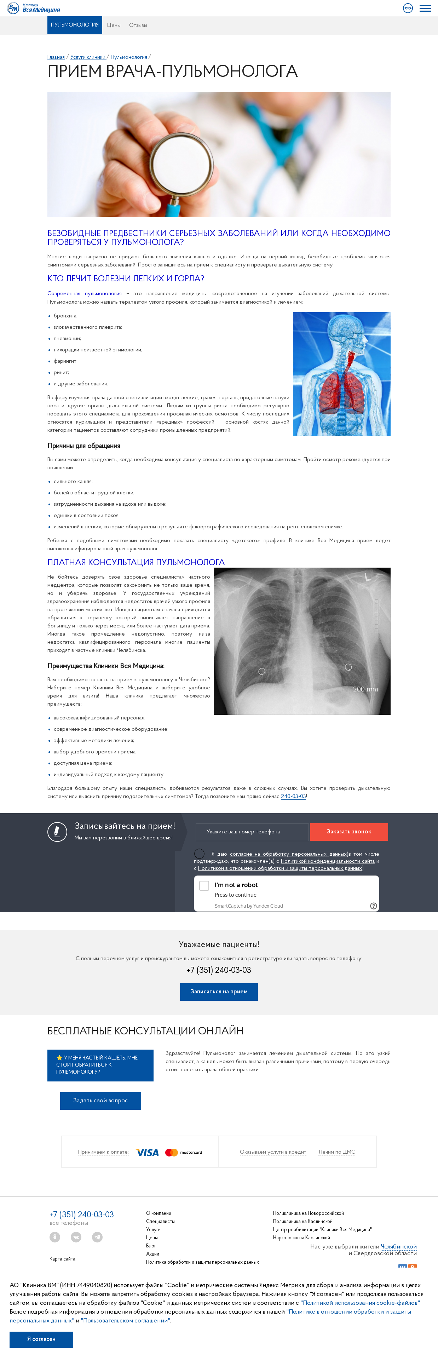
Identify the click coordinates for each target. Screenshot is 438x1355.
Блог (151, 1246)
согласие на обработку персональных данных (288, 854)
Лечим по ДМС (336, 1152)
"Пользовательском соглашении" (125, 1320)
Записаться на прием (219, 991)
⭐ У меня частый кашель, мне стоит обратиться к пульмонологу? (97, 1065)
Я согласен (41, 1339)
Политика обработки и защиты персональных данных (202, 1262)
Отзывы (138, 25)
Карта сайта (62, 1259)
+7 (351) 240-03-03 (219, 970)
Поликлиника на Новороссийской (308, 1213)
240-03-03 (293, 796)
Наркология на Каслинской (301, 1238)
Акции (152, 1254)
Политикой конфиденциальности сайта (328, 861)
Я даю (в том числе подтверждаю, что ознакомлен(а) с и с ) (286, 861)
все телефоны (69, 1223)
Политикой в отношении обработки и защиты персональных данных (280, 868)
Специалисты (160, 1221)
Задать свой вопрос (100, 1100)
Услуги (153, 1230)
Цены (114, 25)
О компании (158, 1213)
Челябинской (399, 1247)
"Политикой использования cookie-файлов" (360, 1303)
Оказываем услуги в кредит (273, 1152)
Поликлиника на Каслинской (303, 1221)
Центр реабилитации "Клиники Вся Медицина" (322, 1230)
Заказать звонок (349, 831)
